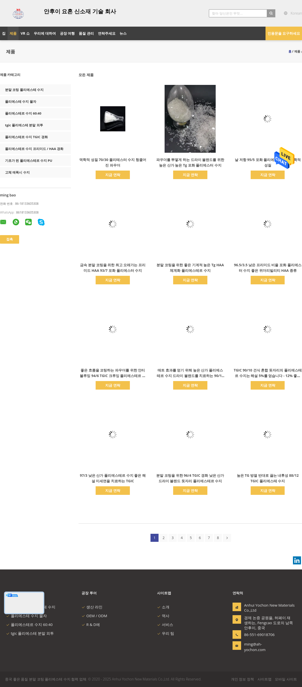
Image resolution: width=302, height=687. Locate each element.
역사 (163, 615)
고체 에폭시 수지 (17, 172)
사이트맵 (264, 679)
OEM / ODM (94, 615)
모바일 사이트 (286, 679)
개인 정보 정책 (242, 679)
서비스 (165, 624)
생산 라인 (92, 606)
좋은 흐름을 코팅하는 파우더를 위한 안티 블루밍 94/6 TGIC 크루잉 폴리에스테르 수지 (113, 376)
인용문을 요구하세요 (284, 33)
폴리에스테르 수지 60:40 (23, 113)
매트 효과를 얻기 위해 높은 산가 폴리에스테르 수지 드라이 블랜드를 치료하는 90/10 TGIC (190, 376)
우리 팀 (165, 633)
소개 (163, 606)
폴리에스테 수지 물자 (20, 101)
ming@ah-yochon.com (255, 647)
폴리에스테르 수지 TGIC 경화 (26, 137)
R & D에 (91, 624)
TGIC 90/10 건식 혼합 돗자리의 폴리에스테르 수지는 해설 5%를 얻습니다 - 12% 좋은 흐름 (268, 376)
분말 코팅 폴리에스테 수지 (24, 89)
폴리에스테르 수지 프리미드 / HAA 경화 (34, 148)
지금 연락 (112, 174)
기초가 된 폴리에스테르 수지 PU (28, 160)
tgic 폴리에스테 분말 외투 (24, 125)
